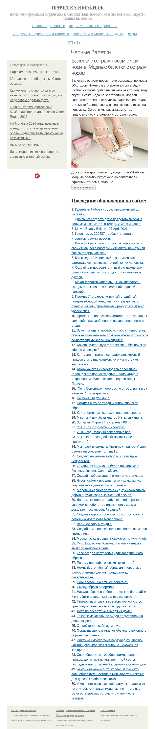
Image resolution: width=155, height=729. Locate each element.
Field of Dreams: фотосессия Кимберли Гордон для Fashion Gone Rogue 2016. (37, 111)
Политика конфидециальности (70, 715)
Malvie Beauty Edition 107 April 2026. (102, 228)
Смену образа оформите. (96, 587)
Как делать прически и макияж (41, 34)
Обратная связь (108, 710)
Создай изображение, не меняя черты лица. (110, 475)
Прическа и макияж (78, 8)
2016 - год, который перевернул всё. (104, 432)
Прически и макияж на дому (98, 34)
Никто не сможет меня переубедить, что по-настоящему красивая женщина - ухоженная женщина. (107, 645)
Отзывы (75, 42)
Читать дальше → (83, 187)
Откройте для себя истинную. (99, 625)
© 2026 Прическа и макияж (23, 710)
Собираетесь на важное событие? (102, 582)
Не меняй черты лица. (93, 398)
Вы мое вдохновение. (26, 145)
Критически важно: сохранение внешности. (109, 412)
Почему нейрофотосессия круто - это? (105, 562)
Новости (57, 25)
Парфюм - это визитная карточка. (35, 72)
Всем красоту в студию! (94, 524)
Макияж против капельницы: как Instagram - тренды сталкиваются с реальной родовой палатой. (105, 286)
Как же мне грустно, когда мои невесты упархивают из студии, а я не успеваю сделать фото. (36, 95)
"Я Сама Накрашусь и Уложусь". (101, 427)
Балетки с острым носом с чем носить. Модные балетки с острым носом (109, 67)
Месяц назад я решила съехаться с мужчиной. (112, 538)
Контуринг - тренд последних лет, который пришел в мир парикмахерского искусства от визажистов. (105, 359)
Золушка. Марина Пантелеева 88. (102, 422)
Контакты (60, 710)
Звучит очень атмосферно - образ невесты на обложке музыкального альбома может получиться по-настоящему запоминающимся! (109, 335)
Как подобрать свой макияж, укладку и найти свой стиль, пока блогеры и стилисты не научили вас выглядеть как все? (108, 248)
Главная (39, 25)
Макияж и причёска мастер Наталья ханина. (110, 417)
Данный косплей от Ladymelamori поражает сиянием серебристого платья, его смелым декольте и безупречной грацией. (106, 504)
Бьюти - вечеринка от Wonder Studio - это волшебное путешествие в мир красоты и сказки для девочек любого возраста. (107, 674)
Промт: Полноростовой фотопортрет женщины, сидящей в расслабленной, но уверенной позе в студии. (109, 320)
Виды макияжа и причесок (93, 25)
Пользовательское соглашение (80, 710)
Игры (132, 34)
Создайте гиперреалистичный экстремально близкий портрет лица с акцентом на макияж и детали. (106, 272)
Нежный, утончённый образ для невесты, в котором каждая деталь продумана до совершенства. (106, 572)
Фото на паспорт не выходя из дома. (104, 611)
